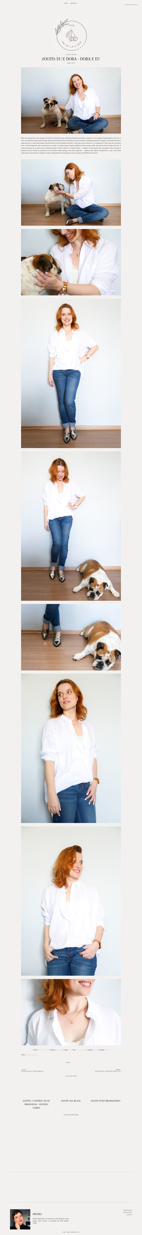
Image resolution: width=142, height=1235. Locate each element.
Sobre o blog (128, 1210)
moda (69, 63)
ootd (73, 63)
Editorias (73, 3)
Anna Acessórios (43, 1050)
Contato (129, 1214)
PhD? (64, 1232)
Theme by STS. (74, 1232)
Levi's (70, 1050)
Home (66, 3)
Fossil (107, 1050)
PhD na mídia (127, 1212)
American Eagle (81, 1050)
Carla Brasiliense (32, 1055)
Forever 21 (59, 1050)
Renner (95, 1050)
